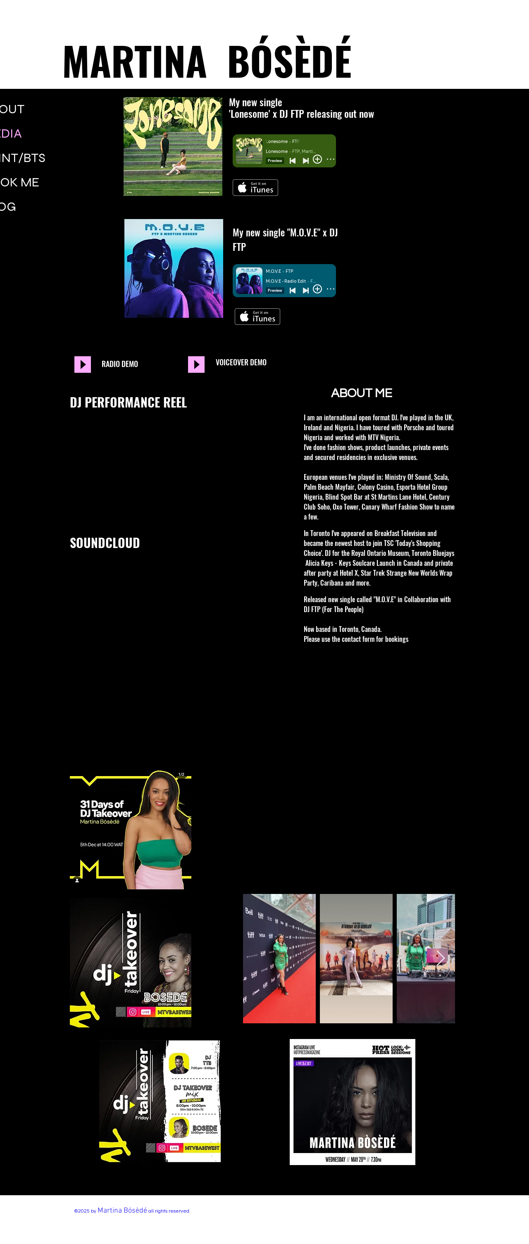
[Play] (82, 364)
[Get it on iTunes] (255, 187)
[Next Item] (441, 959)
